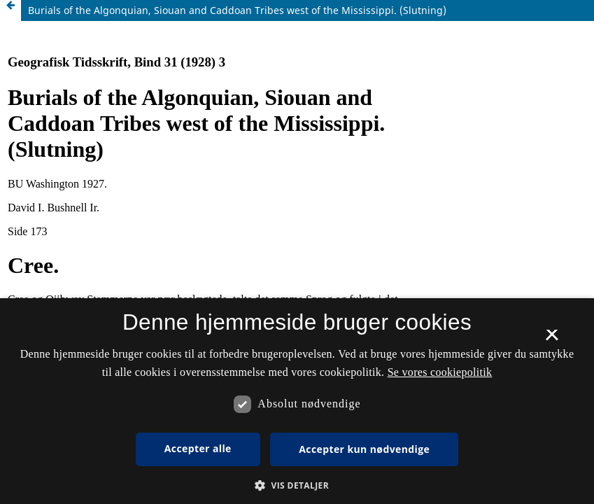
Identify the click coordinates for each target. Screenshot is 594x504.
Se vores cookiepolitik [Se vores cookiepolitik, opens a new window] (440, 372)
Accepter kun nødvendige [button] (364, 449)
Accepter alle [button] (198, 448)
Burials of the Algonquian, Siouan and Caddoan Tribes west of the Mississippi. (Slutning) (237, 10)
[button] (297, 485)
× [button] (552, 339)
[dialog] (297, 401)
